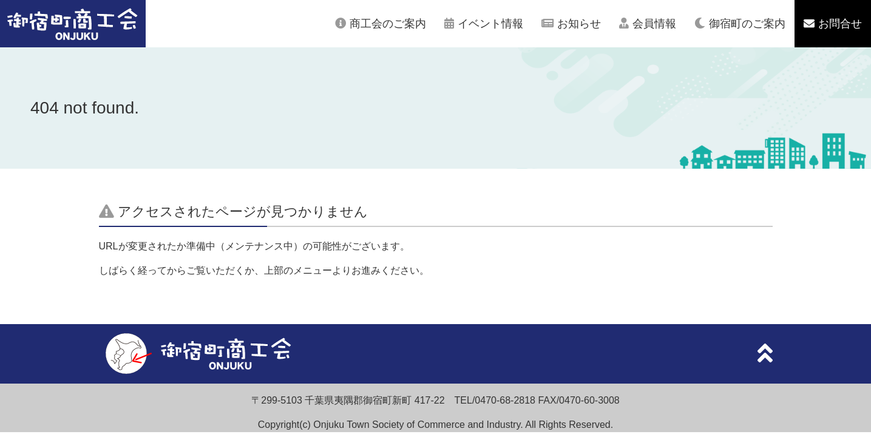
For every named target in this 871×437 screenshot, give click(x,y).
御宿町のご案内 (747, 24)
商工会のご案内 (388, 24)
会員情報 (654, 24)
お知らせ (579, 24)
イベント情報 (490, 24)
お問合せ (840, 24)
